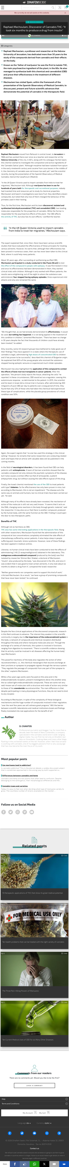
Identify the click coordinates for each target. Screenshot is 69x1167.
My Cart (65, 7)
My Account (59, 7)
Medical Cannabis (36, 22)
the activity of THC (9, 216)
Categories (6, 46)
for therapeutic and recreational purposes (40, 188)
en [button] (28, 1123)
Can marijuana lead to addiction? (16, 765)
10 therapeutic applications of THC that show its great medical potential (32, 893)
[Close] (65, 13)
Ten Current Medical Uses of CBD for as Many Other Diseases (27, 1039)
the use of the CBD (42, 484)
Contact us (34, 1148)
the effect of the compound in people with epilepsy (23, 266)
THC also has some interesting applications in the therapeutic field (29, 529)
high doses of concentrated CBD (42, 354)
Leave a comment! (34, 1085)
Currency (40, 1123)
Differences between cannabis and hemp (20, 776)
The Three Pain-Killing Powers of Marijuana (20, 991)
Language (22, 1123)
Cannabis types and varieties (15, 786)
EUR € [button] (47, 1123)
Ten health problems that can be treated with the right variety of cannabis (33, 942)
